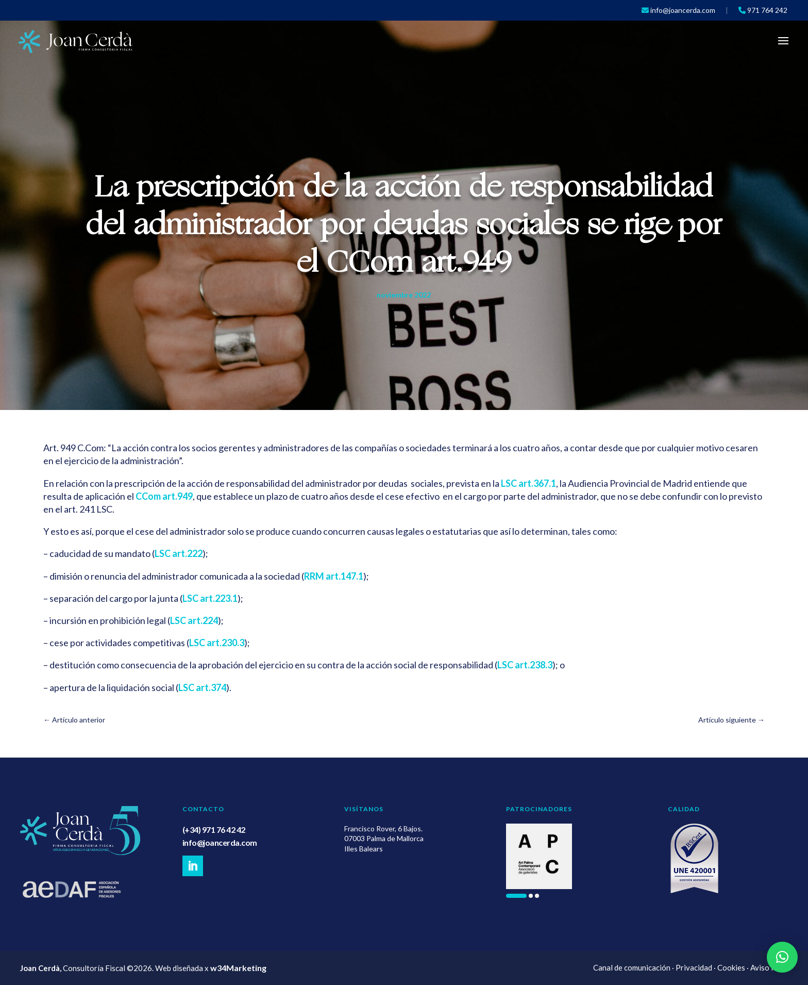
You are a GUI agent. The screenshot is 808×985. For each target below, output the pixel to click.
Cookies (731, 967)
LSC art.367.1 (528, 483)
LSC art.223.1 (210, 598)
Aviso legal (769, 967)
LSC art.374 (202, 687)
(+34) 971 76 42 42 (213, 829)
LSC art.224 (194, 620)
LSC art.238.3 (524, 664)
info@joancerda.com (219, 842)
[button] (516, 896)
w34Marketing (238, 968)
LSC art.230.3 (216, 642)
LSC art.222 (179, 553)
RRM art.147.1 (333, 576)
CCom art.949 (164, 496)
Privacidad (694, 967)
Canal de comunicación (631, 967)
